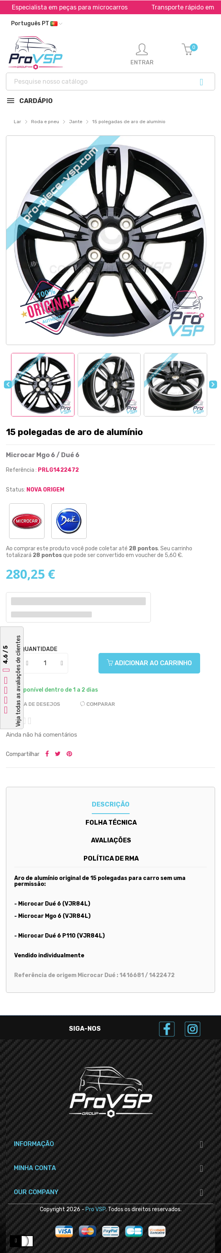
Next (213, 384)
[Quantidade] (45, 663)
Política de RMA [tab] (111, 858)
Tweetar (58, 754)
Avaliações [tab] (111, 840)
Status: (15, 489)
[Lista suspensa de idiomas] (36, 23)
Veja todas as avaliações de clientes (18, 681)
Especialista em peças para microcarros (90, 7)
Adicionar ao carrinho (149, 663)
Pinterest (69, 754)
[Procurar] (110, 81)
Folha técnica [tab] (111, 822)
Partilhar (47, 754)
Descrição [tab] (111, 804)
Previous (8, 384)
